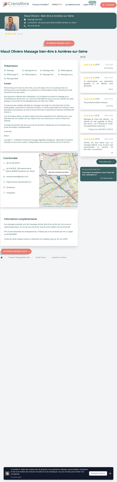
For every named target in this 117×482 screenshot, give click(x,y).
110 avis (20, 34)
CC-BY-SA (74, 206)
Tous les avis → (106, 161)
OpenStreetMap (59, 206)
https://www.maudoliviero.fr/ (18, 182)
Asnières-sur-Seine (59, 257)
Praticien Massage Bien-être (19, 257)
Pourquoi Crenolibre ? (40, 5)
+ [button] (41, 155)
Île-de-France (41, 257)
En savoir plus (16, 477)
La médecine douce (72, 5)
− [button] (41, 158)
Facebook (10, 187)
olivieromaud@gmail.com (17, 176)
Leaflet (45, 206)
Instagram (10, 193)
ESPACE (57, 5)
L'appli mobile (89, 5)
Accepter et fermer (98, 473)
